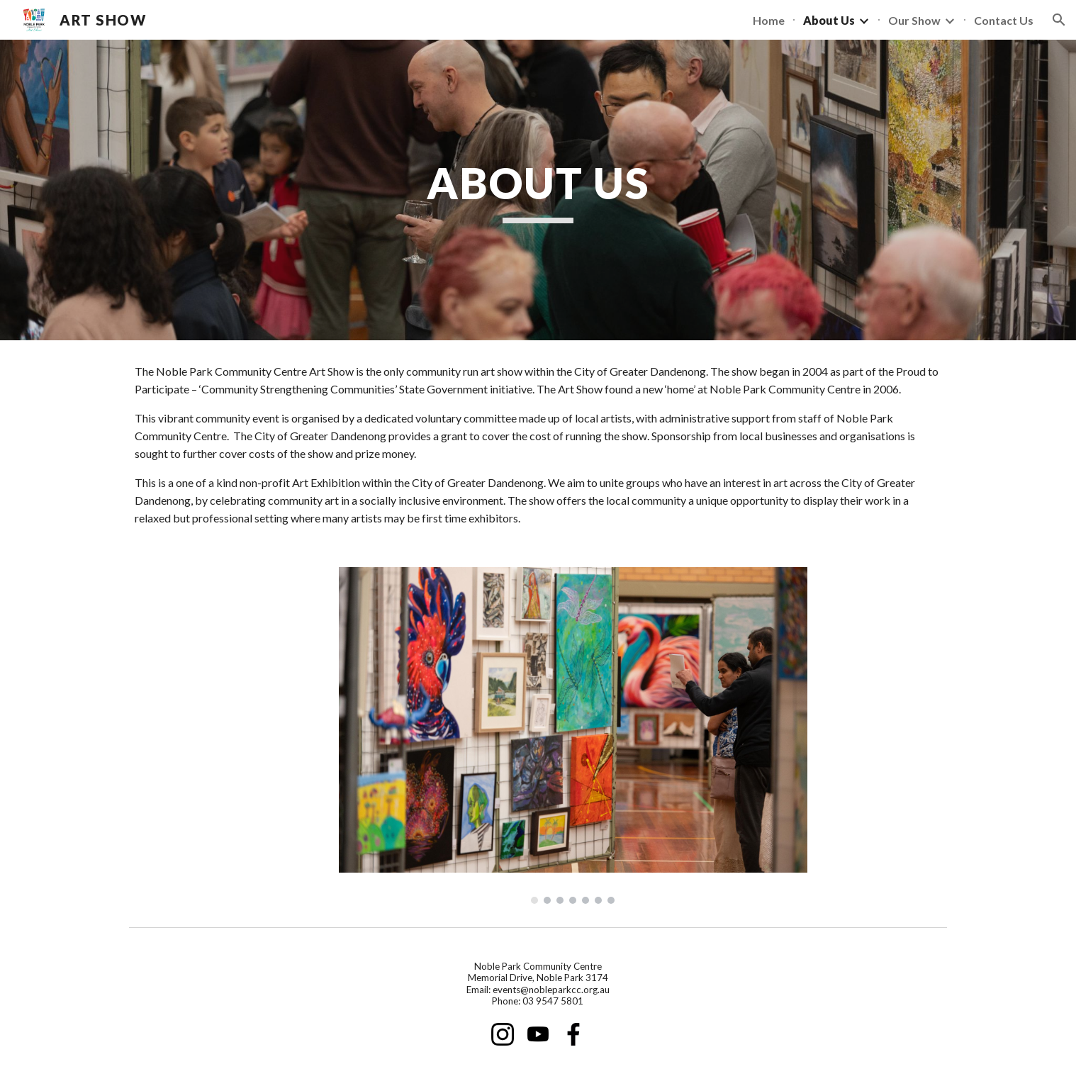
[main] (538, 190)
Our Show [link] (914, 20)
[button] (1059, 20)
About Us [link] (829, 20)
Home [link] (769, 20)
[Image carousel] (573, 735)
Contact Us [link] (1003, 20)
